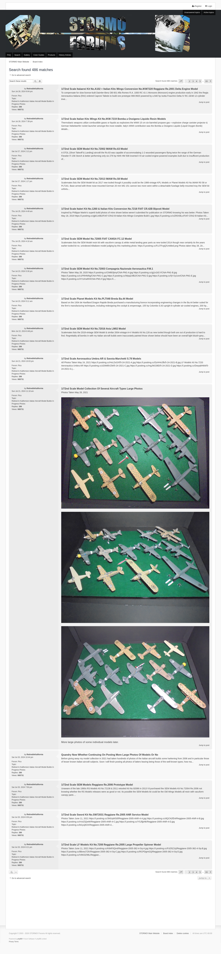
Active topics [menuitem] (209, 12)
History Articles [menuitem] (65, 55)
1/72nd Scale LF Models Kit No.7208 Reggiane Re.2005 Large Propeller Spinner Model (111, 844)
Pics (19, 96)
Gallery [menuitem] (27, 55)
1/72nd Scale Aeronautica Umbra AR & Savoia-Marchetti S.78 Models (101, 358)
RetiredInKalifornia (35, 89)
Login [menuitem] (208, 6)
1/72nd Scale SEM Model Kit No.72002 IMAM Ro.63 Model (94, 149)
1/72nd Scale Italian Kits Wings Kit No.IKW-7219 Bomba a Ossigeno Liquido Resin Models (113, 119)
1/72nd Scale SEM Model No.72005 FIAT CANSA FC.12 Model (96, 238)
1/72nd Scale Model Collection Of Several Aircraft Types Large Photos (102, 388)
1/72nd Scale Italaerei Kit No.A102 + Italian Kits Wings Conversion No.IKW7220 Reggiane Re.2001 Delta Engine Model (129, 89)
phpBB (19, 939)
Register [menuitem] (197, 6)
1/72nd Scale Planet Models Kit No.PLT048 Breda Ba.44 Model (97, 298)
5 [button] (200, 81)
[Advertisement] (110, 903)
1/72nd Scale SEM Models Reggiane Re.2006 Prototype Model (97, 784)
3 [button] (193, 81)
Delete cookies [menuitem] (183, 933)
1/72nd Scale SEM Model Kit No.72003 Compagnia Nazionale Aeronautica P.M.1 (107, 268)
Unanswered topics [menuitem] (192, 12)
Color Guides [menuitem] (38, 55)
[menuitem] (11, 941)
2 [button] (189, 81)
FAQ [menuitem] (9, 55)
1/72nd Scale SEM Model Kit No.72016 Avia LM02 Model (93, 328)
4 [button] (196, 81)
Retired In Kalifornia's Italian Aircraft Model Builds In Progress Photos (33, 102)
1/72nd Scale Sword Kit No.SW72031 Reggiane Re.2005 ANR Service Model (105, 814)
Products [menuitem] (51, 55)
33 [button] (206, 81)
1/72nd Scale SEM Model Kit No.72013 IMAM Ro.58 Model (94, 179)
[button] (181, 81)
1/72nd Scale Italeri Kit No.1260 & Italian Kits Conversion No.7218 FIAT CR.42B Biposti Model (115, 208)
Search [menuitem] (17, 55)
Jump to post (204, 102)
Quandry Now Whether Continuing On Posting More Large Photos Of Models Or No (109, 754)
